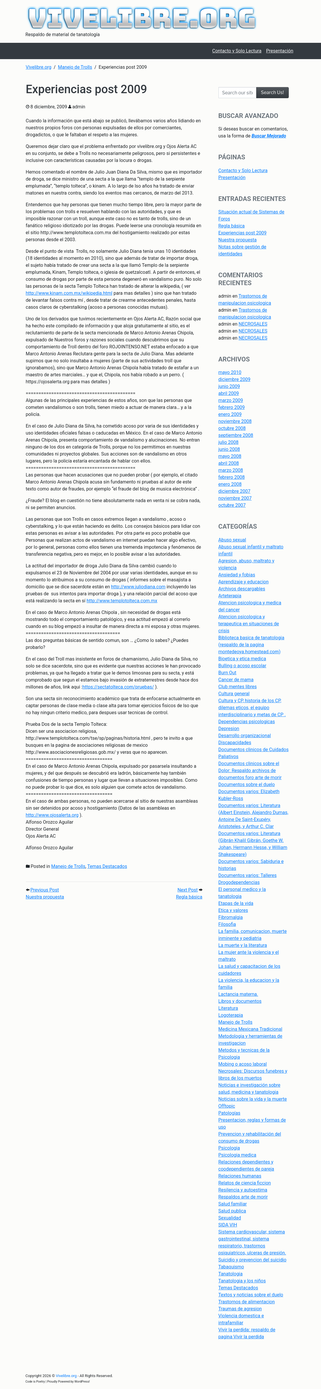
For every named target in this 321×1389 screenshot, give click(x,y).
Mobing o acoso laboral (242, 1064)
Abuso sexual (232, 540)
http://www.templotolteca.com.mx (122, 600)
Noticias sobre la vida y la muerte (252, 1099)
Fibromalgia (230, 917)
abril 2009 (228, 393)
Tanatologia (230, 1274)
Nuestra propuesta (237, 240)
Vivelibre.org (66, 1376)
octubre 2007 (232, 505)
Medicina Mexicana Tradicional (250, 1029)
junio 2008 (229, 449)
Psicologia (229, 1148)
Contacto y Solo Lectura (243, 170)
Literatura (228, 1008)
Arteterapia (229, 596)
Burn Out (227, 672)
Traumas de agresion (240, 1309)
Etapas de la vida (235, 903)
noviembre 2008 (235, 421)
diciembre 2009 (234, 379)
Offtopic (226, 1106)
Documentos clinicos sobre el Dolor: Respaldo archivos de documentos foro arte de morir (250, 770)
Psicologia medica (237, 1155)
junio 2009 (229, 386)
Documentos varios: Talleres (247, 875)
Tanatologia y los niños (242, 1281)
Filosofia (227, 924)
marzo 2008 (230, 470)
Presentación (232, 177)
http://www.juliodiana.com (138, 587)
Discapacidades (234, 742)
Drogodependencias (239, 882)
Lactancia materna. (238, 994)
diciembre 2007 (234, 491)
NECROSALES (252, 324)
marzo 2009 (230, 400)
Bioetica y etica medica (242, 658)
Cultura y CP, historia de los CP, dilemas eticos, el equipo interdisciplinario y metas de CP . (252, 707)
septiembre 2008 (235, 435)
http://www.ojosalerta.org (52, 815)
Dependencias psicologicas (246, 721)
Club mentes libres (237, 686)
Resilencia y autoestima (243, 1190)
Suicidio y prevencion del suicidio (252, 1260)
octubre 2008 (232, 428)
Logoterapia (230, 1015)
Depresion (228, 728)
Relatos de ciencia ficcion (244, 1183)
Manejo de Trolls (68, 866)
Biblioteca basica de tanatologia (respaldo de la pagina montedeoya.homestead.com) (251, 644)
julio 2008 (228, 442)
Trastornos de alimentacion (246, 1302)
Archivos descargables (241, 589)
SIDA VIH (227, 1225)
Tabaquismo (231, 1267)
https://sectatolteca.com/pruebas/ (118, 687)
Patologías (229, 1113)
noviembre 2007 (235, 498)
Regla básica (231, 226)
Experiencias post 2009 (242, 233)
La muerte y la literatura (242, 945)
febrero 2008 (231, 477)
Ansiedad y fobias (236, 575)
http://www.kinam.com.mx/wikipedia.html (69, 293)
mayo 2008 (229, 456)
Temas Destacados (107, 866)
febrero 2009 (231, 407)
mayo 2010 (229, 372)
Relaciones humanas (239, 1176)
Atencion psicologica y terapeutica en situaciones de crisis (248, 623)
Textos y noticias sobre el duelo (250, 1295)
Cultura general (234, 693)
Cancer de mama (236, 679)
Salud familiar (232, 1204)
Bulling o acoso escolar (242, 665)
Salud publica (232, 1211)
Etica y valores (233, 910)
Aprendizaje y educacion (243, 582)
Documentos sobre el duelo (246, 784)
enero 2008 (230, 484)
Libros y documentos (240, 1001)
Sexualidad (229, 1218)
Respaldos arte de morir (243, 1197)
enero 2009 (230, 414)
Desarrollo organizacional (244, 735)
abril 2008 (228, 463)
